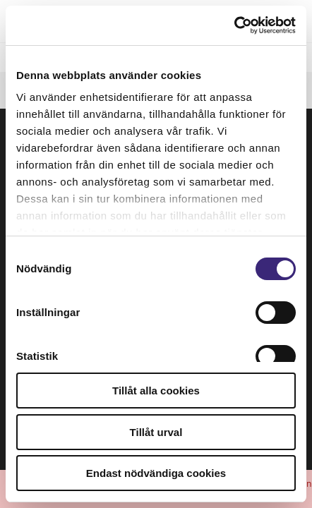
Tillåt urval (156, 432)
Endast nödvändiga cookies (156, 473)
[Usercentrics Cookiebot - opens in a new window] (234, 25)
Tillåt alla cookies (156, 391)
